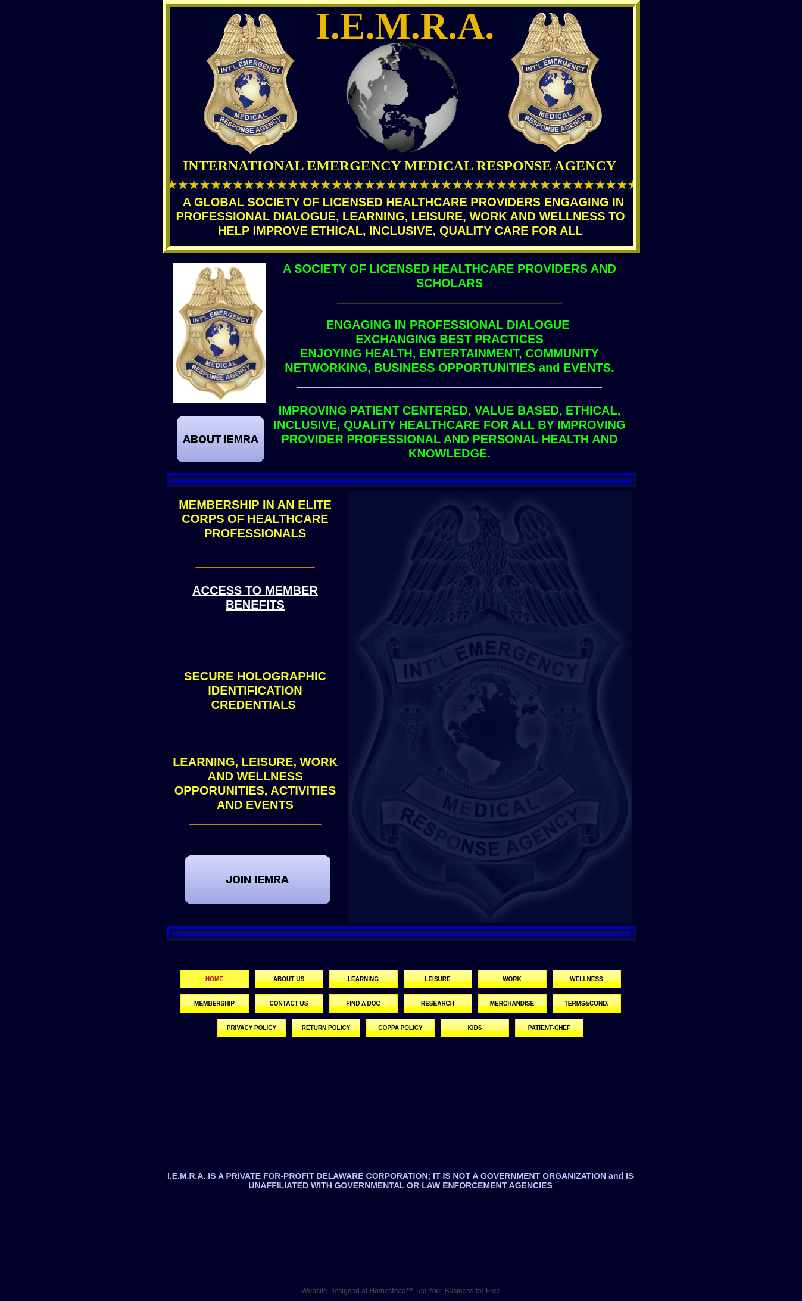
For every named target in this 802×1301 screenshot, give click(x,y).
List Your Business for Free (457, 1291)
